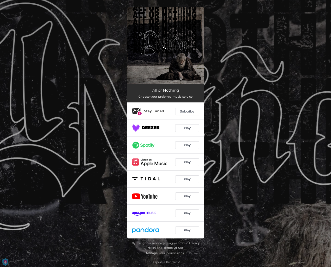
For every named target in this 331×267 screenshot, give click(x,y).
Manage (152, 253)
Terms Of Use (173, 247)
